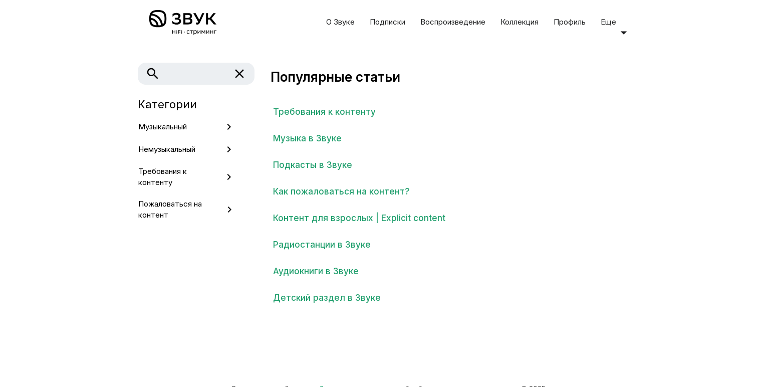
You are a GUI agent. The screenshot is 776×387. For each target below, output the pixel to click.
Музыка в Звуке (307, 138)
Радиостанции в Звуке (322, 245)
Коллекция (519, 22)
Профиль (570, 22)
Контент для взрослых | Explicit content (359, 218)
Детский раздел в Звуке (327, 298)
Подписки (387, 22)
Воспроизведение (452, 22)
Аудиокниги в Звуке (316, 271)
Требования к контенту (324, 112)
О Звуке (340, 22)
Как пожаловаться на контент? (341, 191)
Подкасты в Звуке (312, 165)
